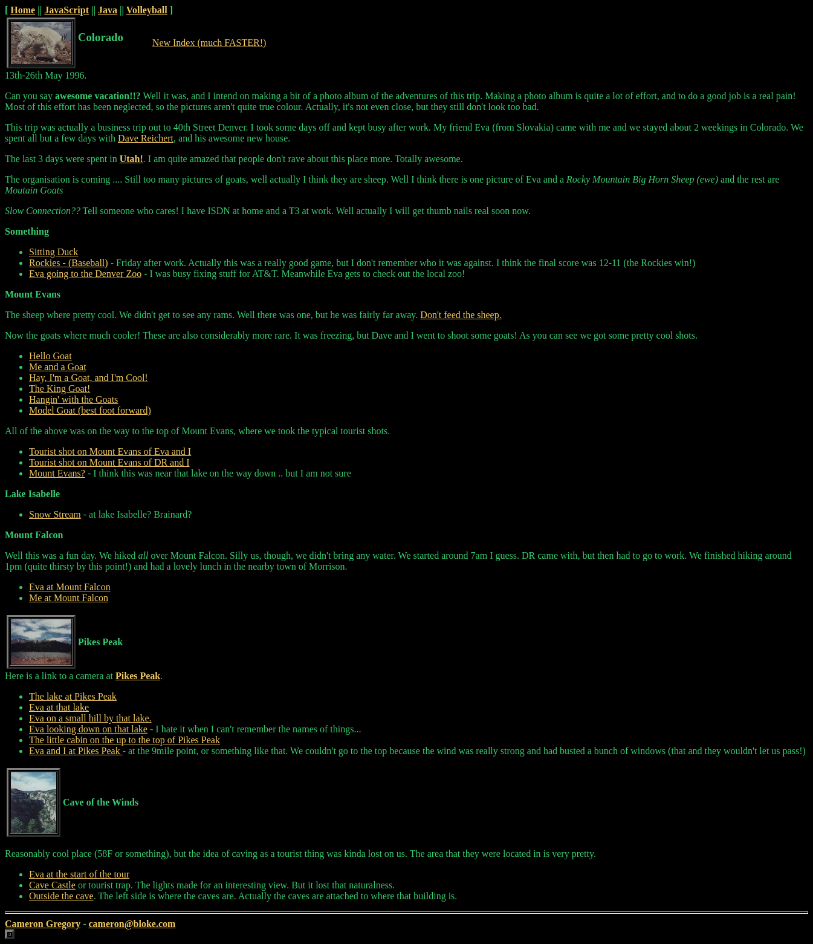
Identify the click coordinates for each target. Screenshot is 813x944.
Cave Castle (52, 885)
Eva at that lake (59, 707)
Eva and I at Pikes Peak (76, 751)
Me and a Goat (57, 367)
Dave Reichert (145, 138)
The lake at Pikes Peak (73, 696)
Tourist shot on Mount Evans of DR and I (109, 462)
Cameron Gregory (42, 924)
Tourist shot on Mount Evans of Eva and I (110, 451)
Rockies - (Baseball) (68, 263)
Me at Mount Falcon (68, 598)
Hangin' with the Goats (73, 399)
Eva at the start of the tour (79, 874)
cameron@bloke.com (131, 924)
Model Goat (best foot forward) (90, 410)
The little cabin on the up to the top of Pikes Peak (124, 740)
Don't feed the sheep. (460, 315)
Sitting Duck (53, 252)
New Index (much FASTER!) (209, 42)
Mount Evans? (57, 473)
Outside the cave (61, 896)
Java (107, 10)
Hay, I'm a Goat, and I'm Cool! (88, 378)
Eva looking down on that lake (88, 729)
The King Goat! (59, 388)
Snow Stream (55, 514)
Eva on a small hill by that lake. (90, 718)
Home (22, 10)
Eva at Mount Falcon (70, 587)
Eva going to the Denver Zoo (85, 274)
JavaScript (66, 10)
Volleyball (146, 10)
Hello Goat (50, 356)
